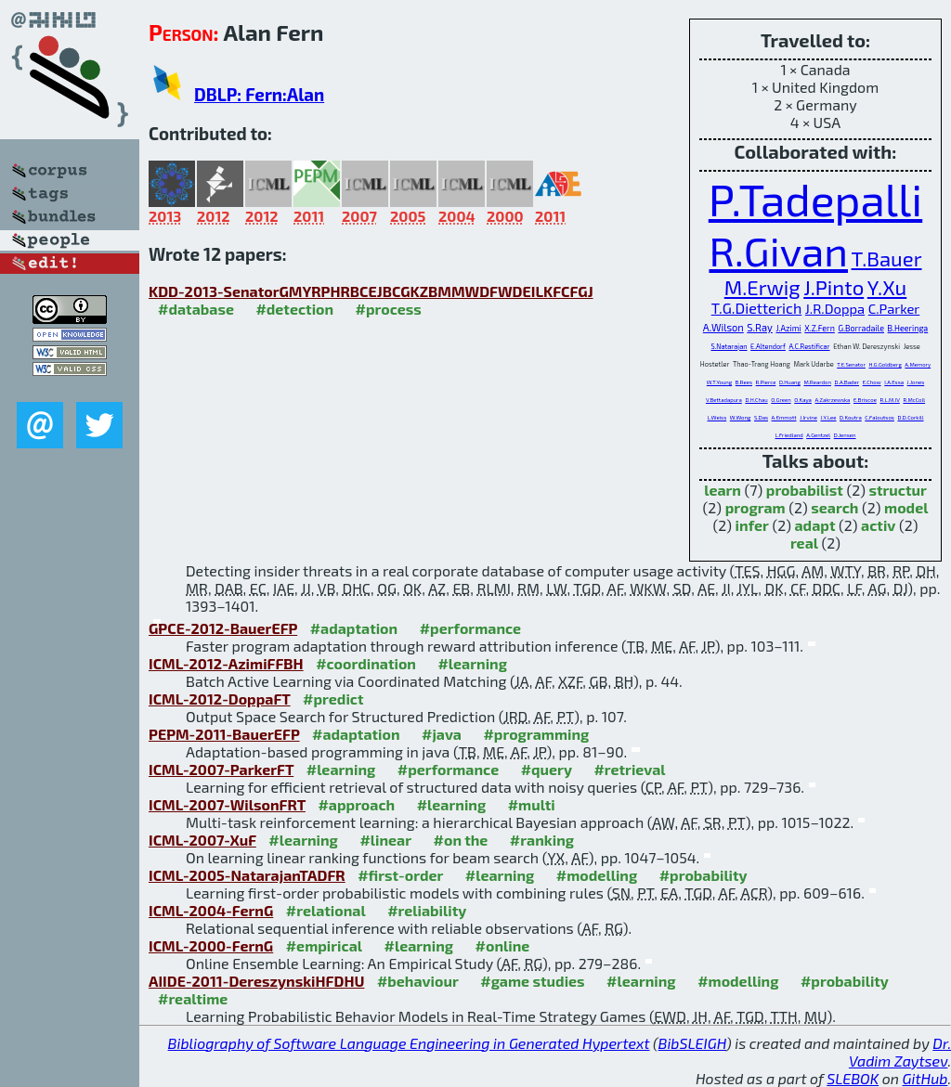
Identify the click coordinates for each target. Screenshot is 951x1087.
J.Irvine (808, 417)
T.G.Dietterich (756, 308)
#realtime (193, 998)
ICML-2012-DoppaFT (220, 698)
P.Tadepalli (815, 199)
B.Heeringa (908, 328)
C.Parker (894, 308)
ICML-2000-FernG (211, 945)
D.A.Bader (847, 382)
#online (503, 945)
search (834, 507)
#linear (385, 839)
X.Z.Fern (819, 328)
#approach (356, 804)
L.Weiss (717, 417)
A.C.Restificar (808, 346)
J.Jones (916, 382)
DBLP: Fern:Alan (259, 94)
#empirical (324, 945)
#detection (294, 308)
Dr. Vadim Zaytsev (900, 1051)
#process (389, 308)
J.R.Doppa (835, 308)
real (804, 542)
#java (442, 734)
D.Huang (790, 382)
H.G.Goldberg (884, 364)
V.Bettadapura (724, 399)
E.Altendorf (768, 346)
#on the (461, 839)
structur (897, 489)
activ (878, 525)
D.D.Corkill (910, 417)
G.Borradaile (861, 328)
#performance (470, 628)
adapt (815, 525)
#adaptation (354, 628)
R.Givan (778, 250)
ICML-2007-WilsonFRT (227, 804)
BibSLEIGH (692, 1043)
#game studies (532, 981)
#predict (333, 698)
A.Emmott (784, 417)
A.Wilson (723, 327)
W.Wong (740, 417)
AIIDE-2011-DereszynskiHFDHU (256, 981)
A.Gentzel (818, 435)
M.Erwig (762, 287)
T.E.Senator (851, 364)
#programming (536, 734)
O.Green (780, 399)
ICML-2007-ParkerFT (221, 769)
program (755, 507)
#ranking (542, 839)
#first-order (400, 875)
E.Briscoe (865, 399)
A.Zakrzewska (832, 399)
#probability (703, 875)
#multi (531, 804)
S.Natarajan (728, 346)
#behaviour (418, 981)
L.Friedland (788, 435)
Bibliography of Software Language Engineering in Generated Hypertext (409, 1043)
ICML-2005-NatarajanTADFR (247, 875)
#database (196, 308)
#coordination (366, 663)
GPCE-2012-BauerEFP (223, 628)
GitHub (925, 1078)
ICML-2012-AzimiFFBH (226, 663)
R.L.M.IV (889, 399)
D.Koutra (851, 417)
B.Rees (744, 382)
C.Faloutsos (879, 417)
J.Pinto (833, 287)
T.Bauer (887, 258)
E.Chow (872, 382)
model (906, 507)
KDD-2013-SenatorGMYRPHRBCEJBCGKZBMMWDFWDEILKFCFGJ (371, 291)
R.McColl (914, 399)
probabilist (804, 489)
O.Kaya (803, 399)
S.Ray (760, 327)
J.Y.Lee (828, 417)
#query (546, 769)
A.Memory (918, 364)
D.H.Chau (756, 399)
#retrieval (629, 769)
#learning (472, 663)
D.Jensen (845, 435)
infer (752, 525)
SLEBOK (853, 1078)
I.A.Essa (894, 382)
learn (722, 489)
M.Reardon (817, 382)
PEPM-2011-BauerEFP (224, 734)
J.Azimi (788, 328)
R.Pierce (766, 382)
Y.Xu (886, 287)
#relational (326, 910)
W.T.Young (719, 382)
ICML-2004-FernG (211, 910)
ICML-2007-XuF (202, 839)
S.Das (761, 417)
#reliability (426, 910)
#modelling (596, 875)
